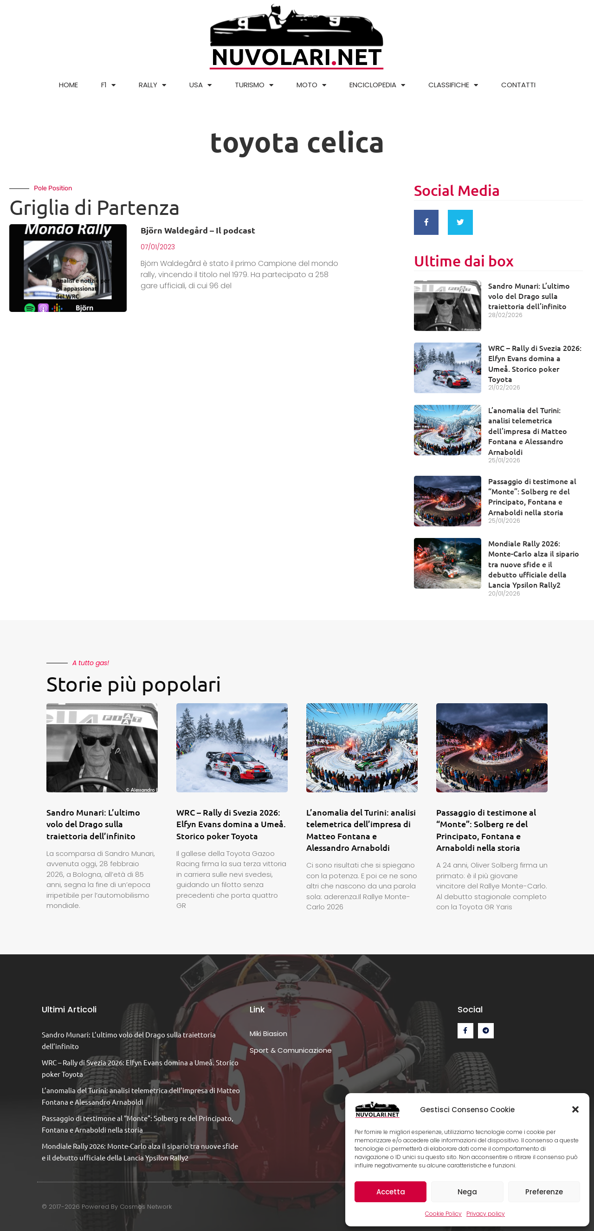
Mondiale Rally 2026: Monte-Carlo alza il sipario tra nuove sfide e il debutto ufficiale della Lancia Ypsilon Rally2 (533, 561)
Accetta (390, 1192)
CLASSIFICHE (453, 85)
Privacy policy (485, 1214)
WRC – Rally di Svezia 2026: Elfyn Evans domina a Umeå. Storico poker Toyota (534, 360)
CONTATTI (518, 85)
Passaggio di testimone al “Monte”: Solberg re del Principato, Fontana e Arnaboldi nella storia (532, 493)
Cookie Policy (443, 1214)
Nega (467, 1192)
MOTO (311, 85)
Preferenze (544, 1192)
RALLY (152, 85)
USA (200, 85)
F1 (108, 85)
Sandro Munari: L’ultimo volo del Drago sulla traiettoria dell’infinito (529, 293)
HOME (68, 85)
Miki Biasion (268, 1031)
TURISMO (254, 85)
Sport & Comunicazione (291, 1047)
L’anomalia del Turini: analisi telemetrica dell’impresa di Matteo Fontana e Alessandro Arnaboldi (527, 428)
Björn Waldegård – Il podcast (198, 230)
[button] (575, 1109)
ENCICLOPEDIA (377, 85)
